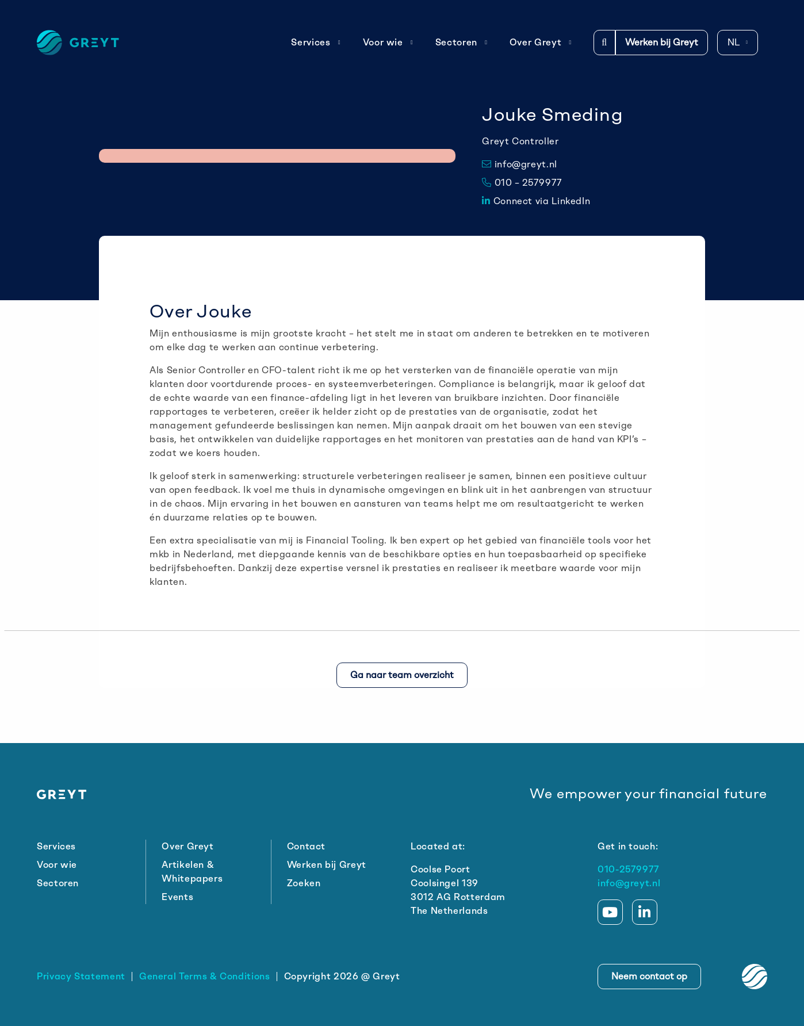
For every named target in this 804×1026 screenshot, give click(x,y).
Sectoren (461, 42)
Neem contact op (649, 976)
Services (315, 42)
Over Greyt (541, 42)
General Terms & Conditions (204, 976)
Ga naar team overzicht (402, 674)
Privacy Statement (81, 976)
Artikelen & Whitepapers (192, 871)
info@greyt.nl (519, 164)
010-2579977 (629, 869)
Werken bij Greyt (661, 42)
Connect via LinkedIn (536, 201)
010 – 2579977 (522, 182)
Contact (306, 846)
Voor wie (388, 42)
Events (177, 896)
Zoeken (304, 883)
